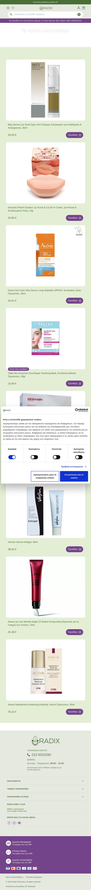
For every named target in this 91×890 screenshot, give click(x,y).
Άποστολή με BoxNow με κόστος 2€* (45, 2)
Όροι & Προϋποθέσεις (14, 877)
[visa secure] (30, 868)
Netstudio (30, 886)
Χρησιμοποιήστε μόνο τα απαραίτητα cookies (45, 476)
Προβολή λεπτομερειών (72, 466)
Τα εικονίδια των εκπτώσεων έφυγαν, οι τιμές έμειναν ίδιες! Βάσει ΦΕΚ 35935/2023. (45, 21)
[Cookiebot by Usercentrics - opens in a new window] (77, 410)
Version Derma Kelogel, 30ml (23, 542)
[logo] (46, 8)
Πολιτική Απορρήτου (34, 877)
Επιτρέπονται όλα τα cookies (74, 476)
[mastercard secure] (35, 868)
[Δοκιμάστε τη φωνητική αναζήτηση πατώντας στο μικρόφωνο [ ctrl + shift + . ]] (79, 14)
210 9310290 (41, 755)
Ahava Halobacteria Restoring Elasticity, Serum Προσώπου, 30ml (41, 704)
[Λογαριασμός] (78, 7)
